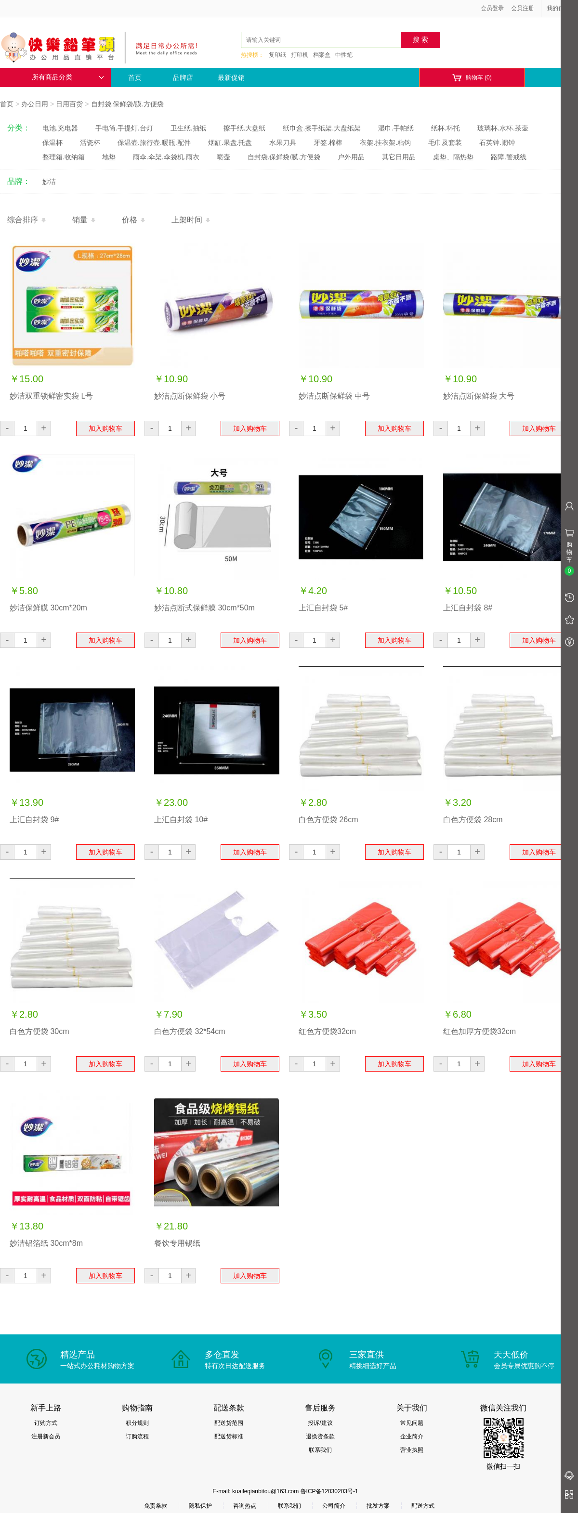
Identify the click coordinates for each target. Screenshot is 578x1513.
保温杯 (52, 142)
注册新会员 (45, 1436)
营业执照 (411, 1450)
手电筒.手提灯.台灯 (124, 128)
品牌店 (183, 77)
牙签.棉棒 (328, 142)
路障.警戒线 (508, 157)
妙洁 (49, 181)
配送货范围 (228, 1423)
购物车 (471, 78)
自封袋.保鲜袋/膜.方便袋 (127, 104)
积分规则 (137, 1423)
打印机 (299, 55)
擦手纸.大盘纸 (244, 128)
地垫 (109, 157)
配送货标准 (228, 1436)
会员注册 (522, 8)
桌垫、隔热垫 (453, 157)
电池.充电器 (60, 128)
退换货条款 (320, 1436)
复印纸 (277, 55)
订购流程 (137, 1436)
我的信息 (562, 8)
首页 (135, 77)
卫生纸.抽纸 (188, 128)
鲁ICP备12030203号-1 (329, 1491)
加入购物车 (105, 428)
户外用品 (351, 157)
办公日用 (34, 104)
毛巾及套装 (445, 142)
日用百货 (69, 104)
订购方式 (45, 1423)
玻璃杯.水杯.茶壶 (502, 128)
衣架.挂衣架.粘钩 (385, 142)
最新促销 (231, 77)
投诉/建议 (320, 1423)
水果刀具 (282, 142)
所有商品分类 (68, 77)
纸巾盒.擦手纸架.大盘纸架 (322, 128)
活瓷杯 (90, 142)
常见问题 (411, 1423)
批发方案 (378, 1505)
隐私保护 (200, 1505)
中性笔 (344, 55)
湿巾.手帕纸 (396, 128)
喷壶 (223, 157)
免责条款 (155, 1505)
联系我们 (320, 1450)
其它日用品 (399, 157)
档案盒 (321, 55)
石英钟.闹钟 (497, 142)
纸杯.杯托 (445, 128)
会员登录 (492, 8)
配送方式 (422, 1505)
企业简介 (411, 1436)
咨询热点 (244, 1505)
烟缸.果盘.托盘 (230, 142)
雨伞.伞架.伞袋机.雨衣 (166, 157)
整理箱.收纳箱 (63, 157)
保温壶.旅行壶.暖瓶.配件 (154, 142)
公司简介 (333, 1505)
